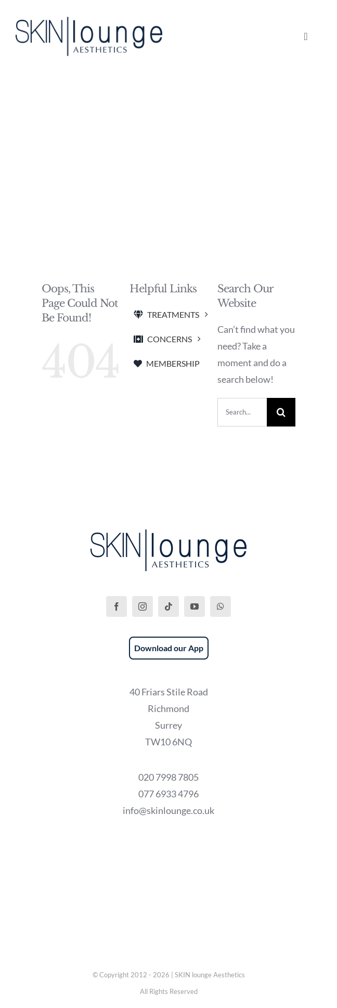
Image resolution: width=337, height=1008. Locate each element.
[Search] (281, 412)
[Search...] (242, 412)
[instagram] (142, 606)
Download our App (168, 648)
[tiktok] (168, 606)
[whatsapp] (220, 606)
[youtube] (194, 606)
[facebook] (116, 606)
